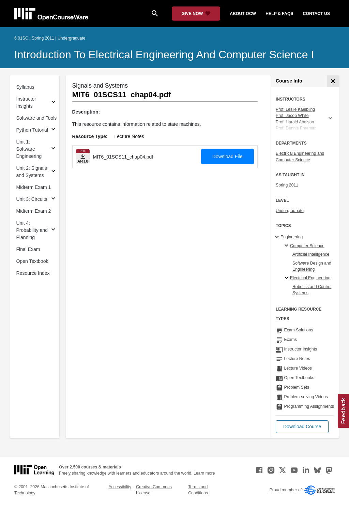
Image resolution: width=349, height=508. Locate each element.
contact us (316, 13)
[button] (302, 426)
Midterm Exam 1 (33, 187)
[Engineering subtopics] (278, 237)
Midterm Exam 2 (33, 211)
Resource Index (33, 273)
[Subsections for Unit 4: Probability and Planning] (53, 230)
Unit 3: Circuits (31, 199)
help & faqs (279, 13)
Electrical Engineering (310, 277)
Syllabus (25, 87)
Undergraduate (290, 210)
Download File (227, 156)
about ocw (243, 13)
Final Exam (28, 249)
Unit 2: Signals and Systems (31, 171)
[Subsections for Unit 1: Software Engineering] (53, 149)
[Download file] (83, 156)
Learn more (204, 473)
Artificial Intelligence (310, 254)
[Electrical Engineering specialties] (287, 278)
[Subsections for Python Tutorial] (53, 130)
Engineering (291, 237)
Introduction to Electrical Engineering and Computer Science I (164, 54)
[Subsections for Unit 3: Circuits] (53, 199)
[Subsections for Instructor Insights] (53, 102)
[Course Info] (333, 81)
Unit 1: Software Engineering (29, 149)
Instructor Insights (26, 102)
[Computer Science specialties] (287, 245)
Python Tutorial (32, 130)
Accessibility (119, 486)
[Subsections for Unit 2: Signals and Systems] (53, 172)
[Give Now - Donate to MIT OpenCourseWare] (196, 13)
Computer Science (307, 245)
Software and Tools (36, 118)
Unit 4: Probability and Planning (32, 230)
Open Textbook (32, 261)
